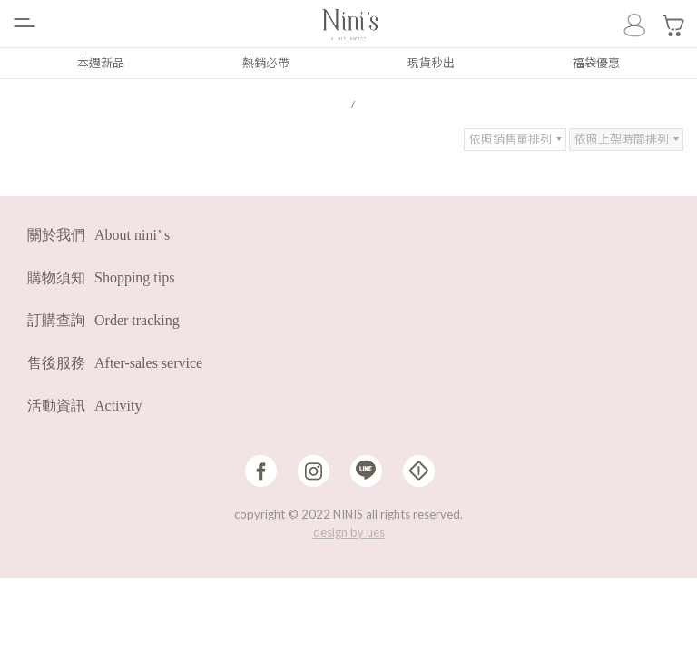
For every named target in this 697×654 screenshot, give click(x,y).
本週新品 (100, 62)
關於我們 (98, 234)
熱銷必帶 (266, 62)
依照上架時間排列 (621, 138)
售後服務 (114, 362)
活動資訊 (84, 404)
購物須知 (100, 276)
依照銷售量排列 (510, 138)
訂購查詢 (103, 319)
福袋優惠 (596, 62)
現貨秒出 (431, 62)
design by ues (349, 531)
